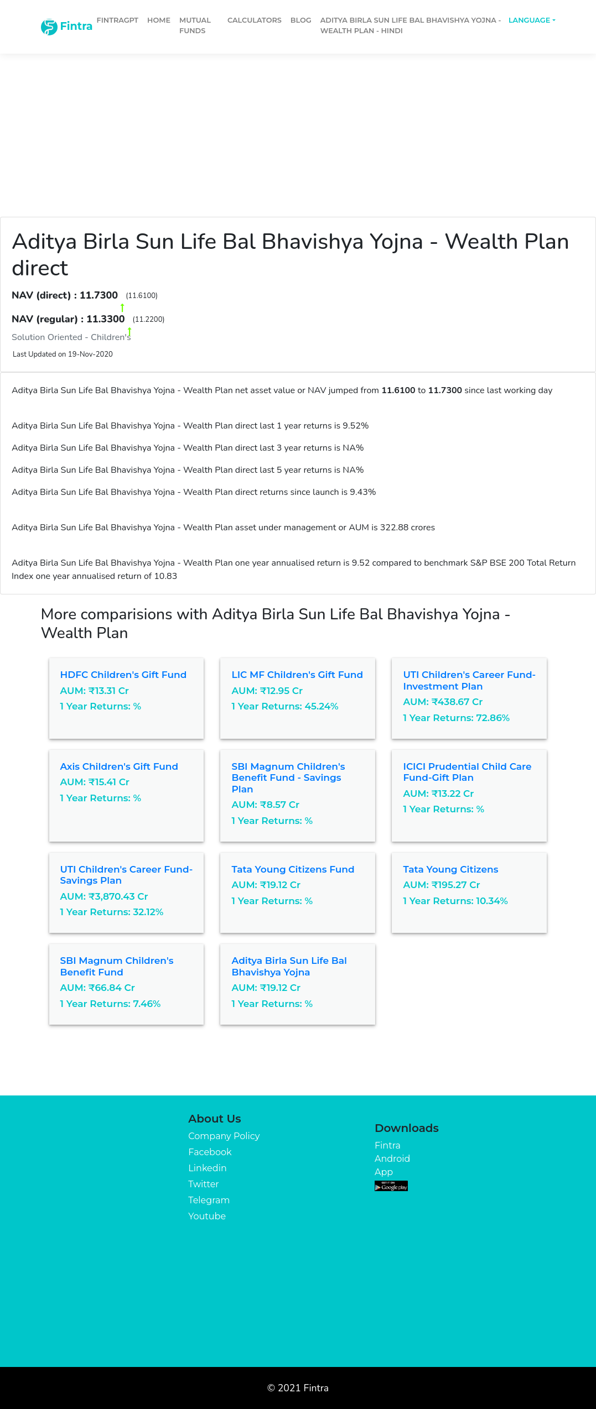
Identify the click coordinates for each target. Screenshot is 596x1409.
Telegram (209, 1200)
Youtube (207, 1216)
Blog (301, 20)
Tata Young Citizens (450, 869)
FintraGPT (117, 20)
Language (529, 20)
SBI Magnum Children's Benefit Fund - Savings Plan (288, 778)
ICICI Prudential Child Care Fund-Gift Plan (467, 772)
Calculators (254, 20)
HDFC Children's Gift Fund (123, 674)
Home (158, 20)
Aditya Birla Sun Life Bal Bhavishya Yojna (288, 966)
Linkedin (207, 1168)
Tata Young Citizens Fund (292, 869)
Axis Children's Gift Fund (119, 766)
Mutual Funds (195, 25)
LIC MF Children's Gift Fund (297, 674)
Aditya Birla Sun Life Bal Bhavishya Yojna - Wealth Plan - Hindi (410, 25)
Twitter (203, 1184)
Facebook (209, 1152)
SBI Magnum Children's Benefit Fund (117, 966)
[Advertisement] (298, 128)
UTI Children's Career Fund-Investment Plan (469, 680)
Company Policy (224, 1136)
